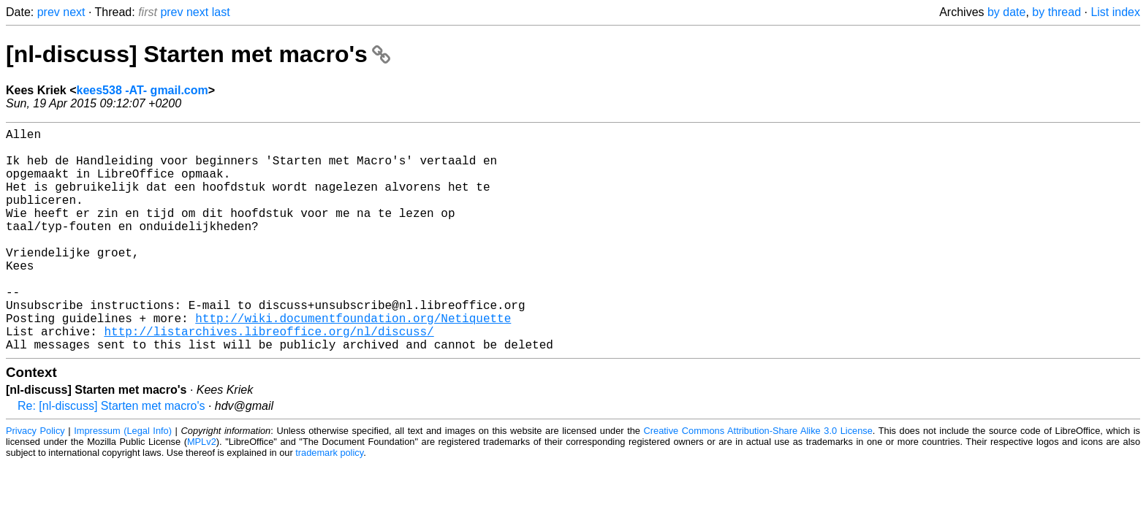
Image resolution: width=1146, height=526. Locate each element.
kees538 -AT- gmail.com (142, 90)
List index (1115, 12)
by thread (1056, 12)
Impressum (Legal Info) (123, 480)
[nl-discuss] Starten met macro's (198, 54)
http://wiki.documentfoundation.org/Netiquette (353, 362)
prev (48, 12)
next (74, 12)
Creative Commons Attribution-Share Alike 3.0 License (758, 480)
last (221, 12)
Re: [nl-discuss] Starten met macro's (111, 455)
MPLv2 (201, 491)
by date (1006, 12)
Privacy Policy (35, 480)
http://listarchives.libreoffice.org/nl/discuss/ (268, 378)
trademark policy (329, 502)
